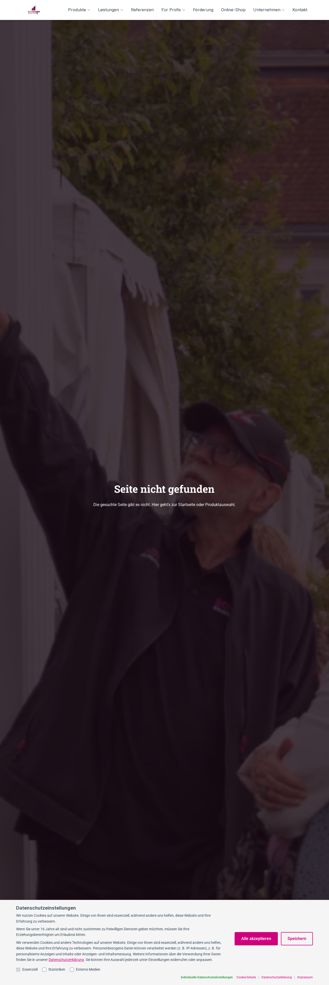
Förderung (203, 9)
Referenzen (142, 9)
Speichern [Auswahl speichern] (297, 958)
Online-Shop (233, 9)
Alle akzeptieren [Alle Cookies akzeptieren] (256, 958)
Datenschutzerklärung (66, 979)
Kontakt (299, 9)
